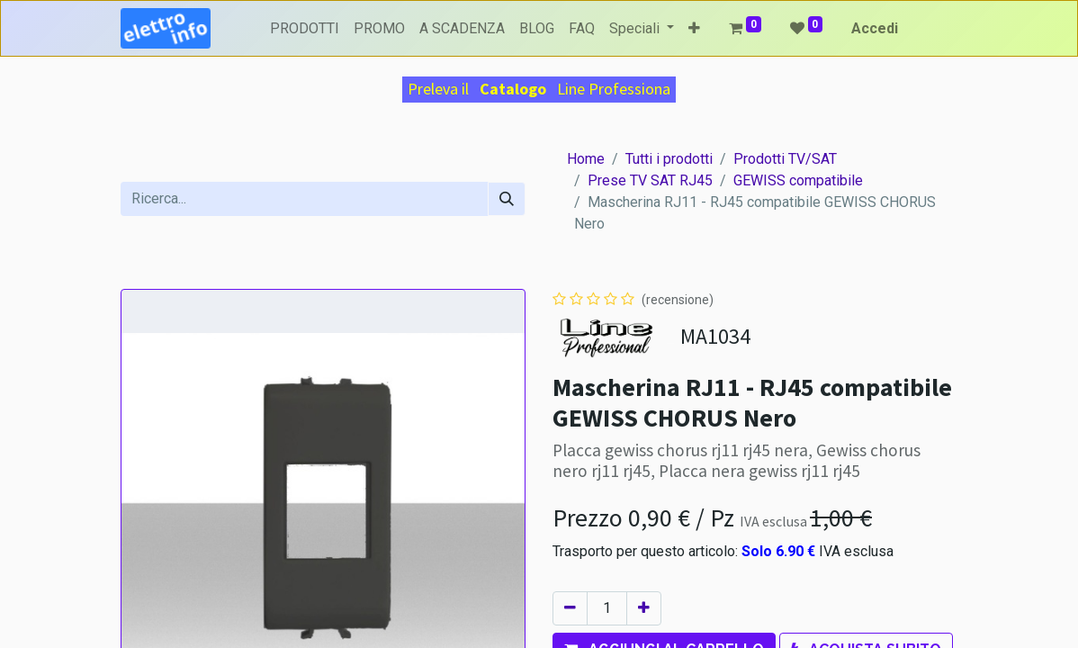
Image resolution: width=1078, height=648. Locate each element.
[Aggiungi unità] (643, 608)
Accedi (874, 28)
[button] (694, 29)
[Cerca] (507, 199)
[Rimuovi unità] (570, 608)
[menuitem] (304, 29)
